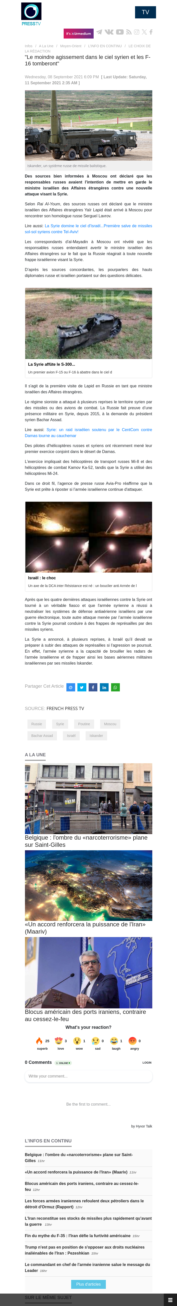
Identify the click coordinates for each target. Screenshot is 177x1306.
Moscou (110, 724)
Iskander (96, 736)
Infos (28, 46)
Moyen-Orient (70, 46)
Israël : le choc (42, 578)
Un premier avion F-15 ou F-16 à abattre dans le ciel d (70, 372)
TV (145, 12)
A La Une (46, 46)
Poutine (84, 724)
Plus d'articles (88, 1284)
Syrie (60, 724)
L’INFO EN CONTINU (105, 46)
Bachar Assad (42, 736)
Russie (36, 724)
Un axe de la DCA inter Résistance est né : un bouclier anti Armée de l (82, 586)
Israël (71, 736)
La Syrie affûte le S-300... (51, 364)
